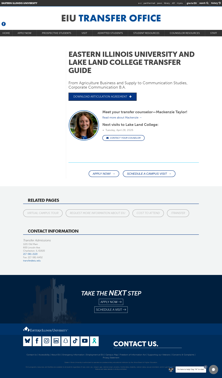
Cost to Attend (148, 213)
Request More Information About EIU (97, 213)
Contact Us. (135, 344)
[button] (213, 369)
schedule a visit (111, 310)
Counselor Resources (185, 33)
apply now (111, 302)
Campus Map (112, 355)
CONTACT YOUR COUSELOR (123, 138)
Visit (84, 33)
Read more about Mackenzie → (122, 117)
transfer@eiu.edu (32, 260)
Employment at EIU (95, 355)
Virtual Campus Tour (42, 213)
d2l (173, 3)
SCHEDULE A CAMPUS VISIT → (149, 173)
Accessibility (44, 355)
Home (6, 33)
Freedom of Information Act (133, 355)
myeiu (180, 3)
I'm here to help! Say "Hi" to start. (190, 369)
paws (159, 3)
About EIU (56, 355)
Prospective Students (56, 33)
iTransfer (178, 213)
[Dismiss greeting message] (206, 367)
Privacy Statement (111, 357)
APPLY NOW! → (104, 173)
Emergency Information (73, 355)
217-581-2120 (30, 254)
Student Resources (146, 33)
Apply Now (24, 33)
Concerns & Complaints (183, 355)
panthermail (149, 3)
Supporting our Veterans (159, 355)
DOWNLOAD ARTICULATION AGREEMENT (102, 96)
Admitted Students (110, 33)
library (167, 3)
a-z (140, 3)
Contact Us (32, 355)
